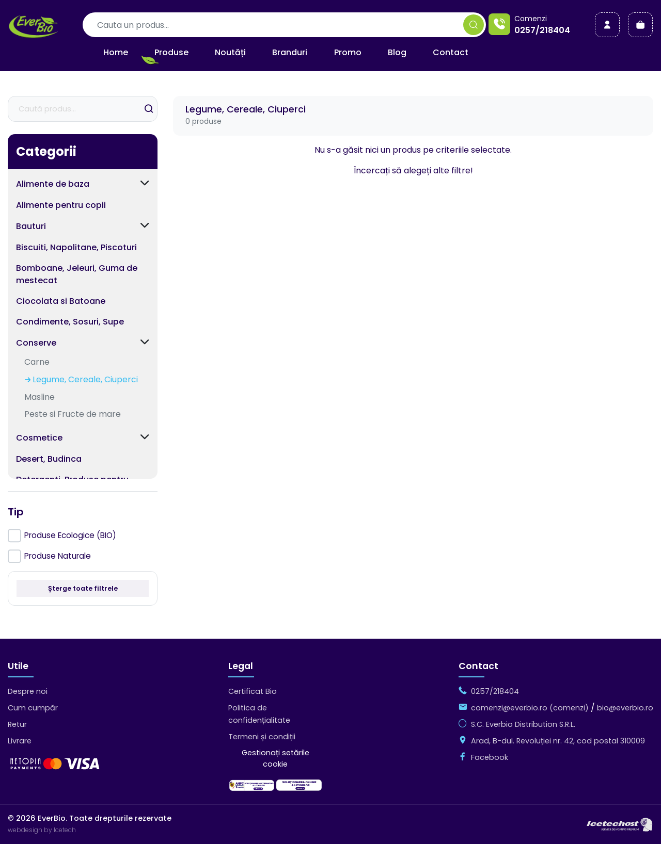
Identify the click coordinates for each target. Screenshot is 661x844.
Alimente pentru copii (61, 205)
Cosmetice (39, 438)
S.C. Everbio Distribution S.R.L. (523, 724)
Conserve (36, 343)
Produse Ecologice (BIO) (70, 535)
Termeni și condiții (261, 737)
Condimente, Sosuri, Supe (70, 322)
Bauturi (31, 226)
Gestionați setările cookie (275, 758)
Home (115, 52)
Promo (347, 52)
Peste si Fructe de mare (72, 414)
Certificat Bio (252, 691)
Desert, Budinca (49, 459)
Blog (397, 52)
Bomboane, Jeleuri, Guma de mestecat (76, 274)
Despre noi (28, 691)
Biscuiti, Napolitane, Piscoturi (76, 247)
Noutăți (230, 52)
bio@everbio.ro (625, 708)
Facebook (489, 757)
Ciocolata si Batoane (60, 301)
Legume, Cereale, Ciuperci (85, 379)
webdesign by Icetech (42, 829)
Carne (37, 362)
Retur (17, 724)
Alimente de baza (52, 184)
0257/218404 (542, 30)
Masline (39, 397)
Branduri (289, 52)
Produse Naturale (57, 555)
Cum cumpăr (33, 708)
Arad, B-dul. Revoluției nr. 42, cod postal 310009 (558, 741)
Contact (450, 52)
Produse (171, 52)
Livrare (20, 741)
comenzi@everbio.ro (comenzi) (530, 708)
